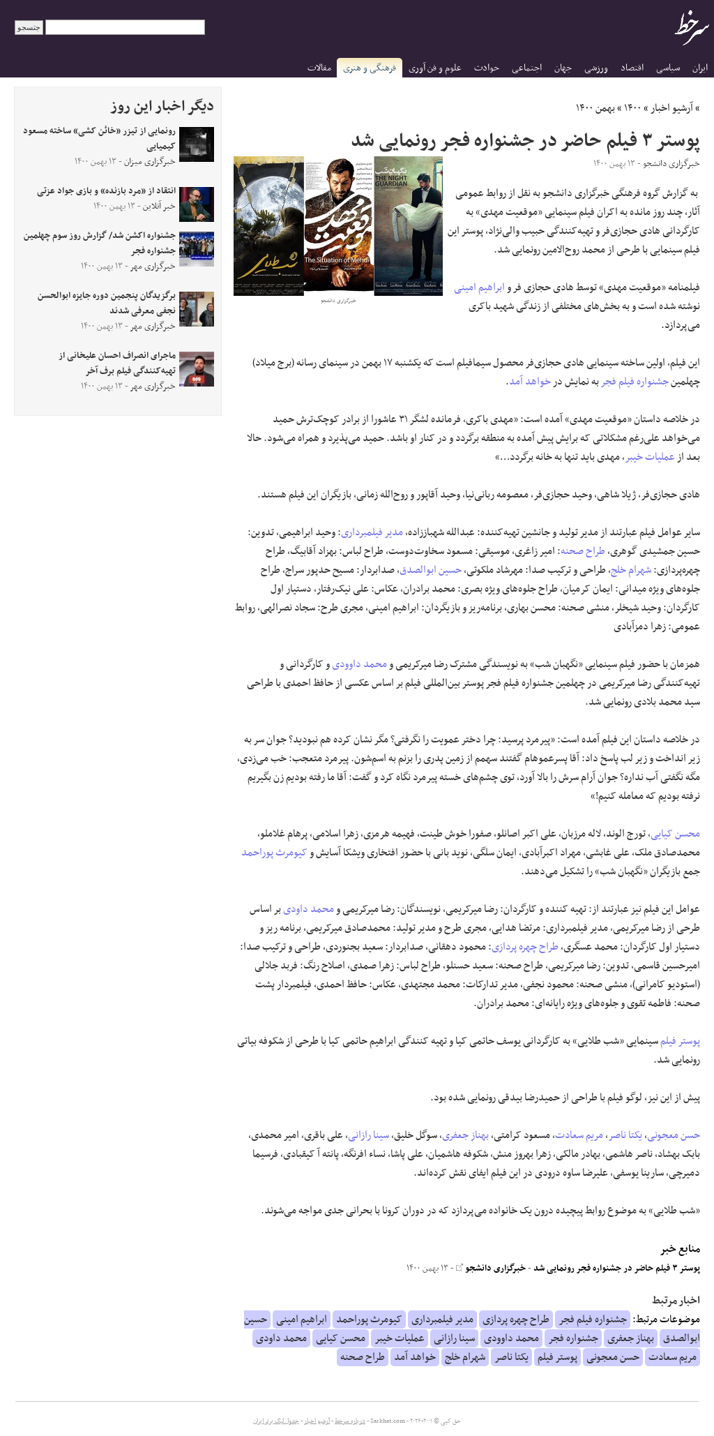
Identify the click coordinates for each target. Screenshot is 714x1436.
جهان (563, 68)
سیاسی (668, 68)
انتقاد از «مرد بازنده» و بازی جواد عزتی (106, 191)
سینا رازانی (368, 1135)
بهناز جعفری (465, 1135)
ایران (700, 68)
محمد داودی (308, 909)
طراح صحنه (583, 551)
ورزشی (596, 68)
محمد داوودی (359, 664)
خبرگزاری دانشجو (491, 1268)
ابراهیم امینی (479, 287)
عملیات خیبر (650, 457)
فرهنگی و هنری (369, 68)
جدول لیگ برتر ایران (276, 1421)
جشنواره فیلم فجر (635, 382)
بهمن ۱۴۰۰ (595, 108)
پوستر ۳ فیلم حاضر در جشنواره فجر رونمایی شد (616, 1268)
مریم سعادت (579, 1135)
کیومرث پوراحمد (274, 853)
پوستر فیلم (680, 1041)
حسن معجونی (673, 1135)
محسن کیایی (675, 834)
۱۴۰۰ (632, 108)
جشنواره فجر (573, 1338)
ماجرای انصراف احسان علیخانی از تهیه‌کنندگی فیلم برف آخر (117, 363)
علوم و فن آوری (435, 68)
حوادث (486, 68)
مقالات (319, 68)
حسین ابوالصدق (431, 570)
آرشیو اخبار (672, 108)
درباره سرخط (350, 1421)
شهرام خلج (631, 570)
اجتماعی (527, 68)
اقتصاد (632, 68)
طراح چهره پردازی (525, 947)
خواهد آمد (530, 382)
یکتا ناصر (625, 1135)
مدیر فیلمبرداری (372, 532)
